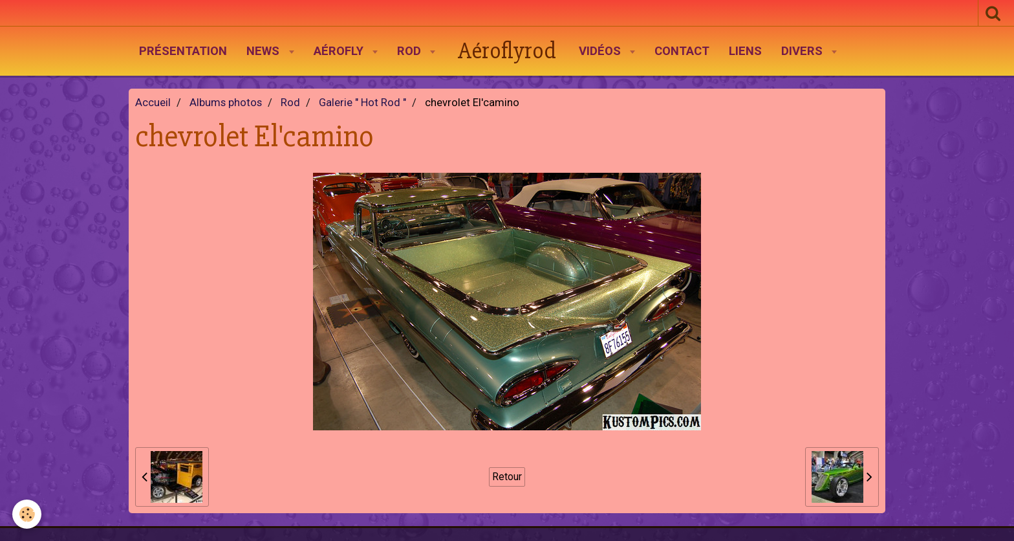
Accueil (153, 102)
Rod (410, 51)
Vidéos (601, 51)
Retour (507, 476)
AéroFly (340, 51)
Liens (745, 51)
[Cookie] (27, 514)
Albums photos (225, 102)
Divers (803, 51)
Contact (681, 51)
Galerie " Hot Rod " (362, 102)
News (264, 51)
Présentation (183, 51)
